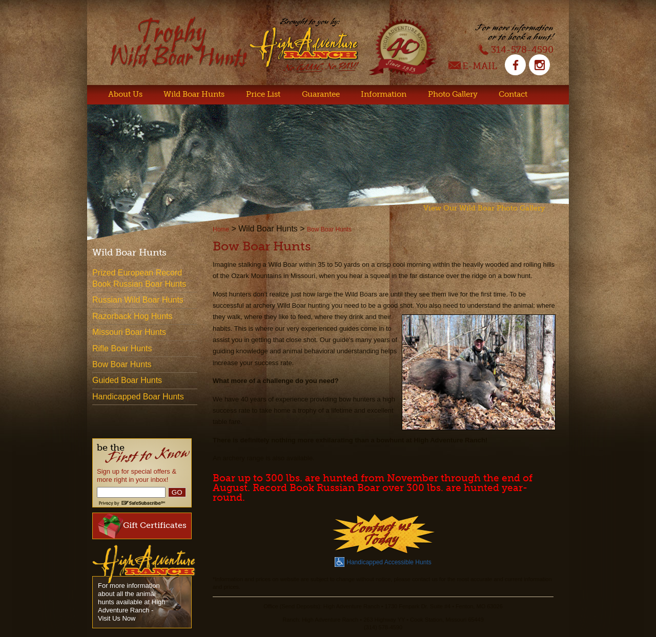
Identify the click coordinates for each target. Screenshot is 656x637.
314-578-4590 (516, 49)
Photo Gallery (453, 94)
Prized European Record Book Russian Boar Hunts (139, 278)
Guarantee (321, 94)
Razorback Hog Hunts (132, 316)
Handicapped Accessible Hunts (383, 561)
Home (221, 229)
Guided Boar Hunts (127, 380)
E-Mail (472, 67)
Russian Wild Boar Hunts (137, 299)
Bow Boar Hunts (329, 229)
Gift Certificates (142, 526)
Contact (513, 94)
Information (383, 94)
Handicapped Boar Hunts (138, 396)
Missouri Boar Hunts (129, 332)
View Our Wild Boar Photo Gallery (484, 208)
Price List (263, 94)
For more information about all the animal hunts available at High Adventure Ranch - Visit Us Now (132, 602)
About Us (125, 94)
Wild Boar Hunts (193, 94)
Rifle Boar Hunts (122, 348)
